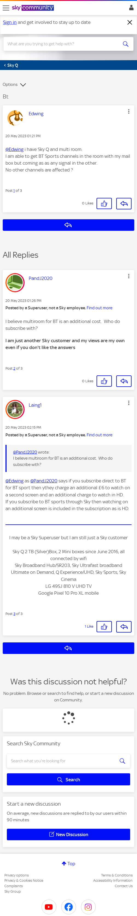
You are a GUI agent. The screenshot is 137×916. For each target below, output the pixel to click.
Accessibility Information (113, 880)
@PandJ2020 (25, 452)
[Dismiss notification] (130, 22)
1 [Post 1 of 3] (14, 191)
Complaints (13, 886)
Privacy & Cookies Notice (23, 880)
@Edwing (14, 149)
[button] (129, 111)
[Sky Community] (33, 8)
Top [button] (71, 863)
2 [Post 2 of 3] (14, 368)
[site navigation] (6, 7)
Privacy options (16, 875)
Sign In (130, 9)
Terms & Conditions (117, 875)
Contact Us (124, 886)
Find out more (99, 307)
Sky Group (12, 891)
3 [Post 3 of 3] (14, 614)
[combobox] (62, 44)
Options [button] (10, 84)
